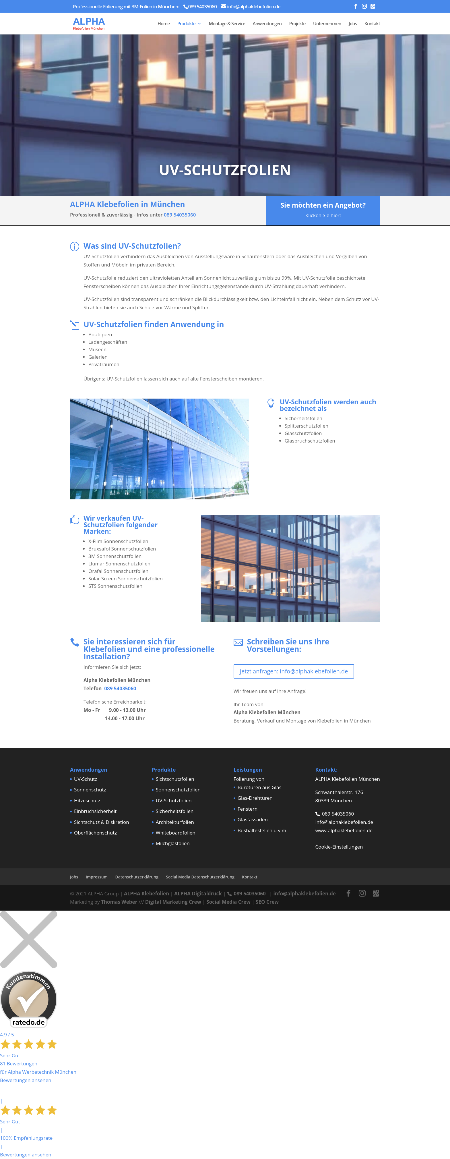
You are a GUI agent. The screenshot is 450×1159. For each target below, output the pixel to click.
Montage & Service (227, 24)
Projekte (297, 24)
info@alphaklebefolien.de (344, 822)
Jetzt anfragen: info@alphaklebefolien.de (294, 671)
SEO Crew (267, 902)
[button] (12, 1146)
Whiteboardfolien (175, 832)
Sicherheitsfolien (175, 811)
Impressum (97, 877)
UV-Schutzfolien (174, 800)
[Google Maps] (372, 8)
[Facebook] (355, 8)
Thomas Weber (119, 902)
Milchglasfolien (173, 843)
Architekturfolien (175, 822)
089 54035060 (180, 214)
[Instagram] (364, 8)
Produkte (186, 24)
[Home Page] (89, 23)
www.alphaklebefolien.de (344, 830)
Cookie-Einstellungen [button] (339, 846)
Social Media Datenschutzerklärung (200, 877)
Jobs (353, 24)
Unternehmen (327, 24)
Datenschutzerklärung (136, 877)
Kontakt (372, 24)
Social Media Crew (228, 902)
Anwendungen (267, 24)
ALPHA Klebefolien (146, 893)
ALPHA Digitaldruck (198, 893)
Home (164, 24)
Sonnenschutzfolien (178, 789)
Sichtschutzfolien (175, 779)
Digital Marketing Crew (173, 902)
